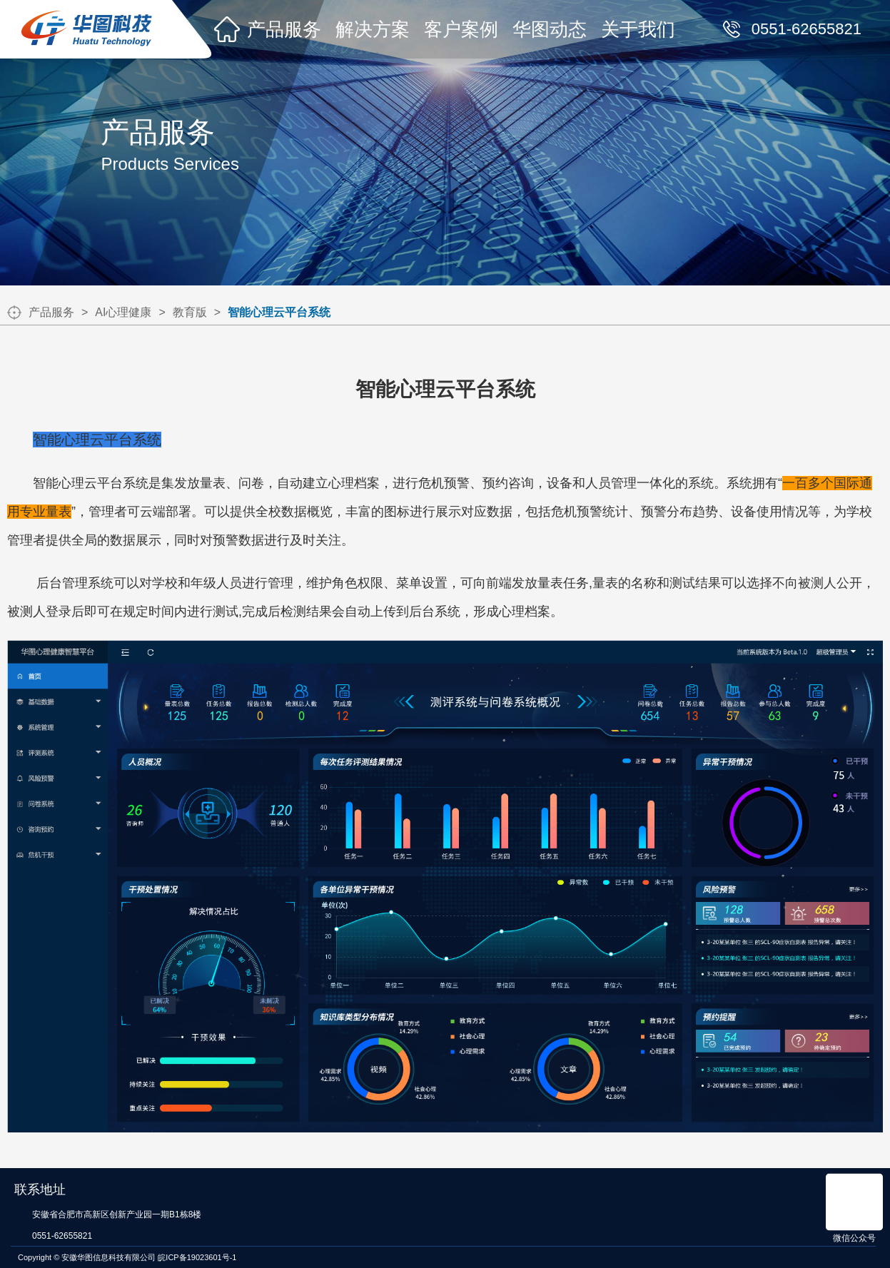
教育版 (190, 312)
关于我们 (638, 29)
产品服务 (284, 29)
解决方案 (372, 29)
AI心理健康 (123, 312)
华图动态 (549, 29)
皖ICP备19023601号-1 (197, 1257)
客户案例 (461, 29)
